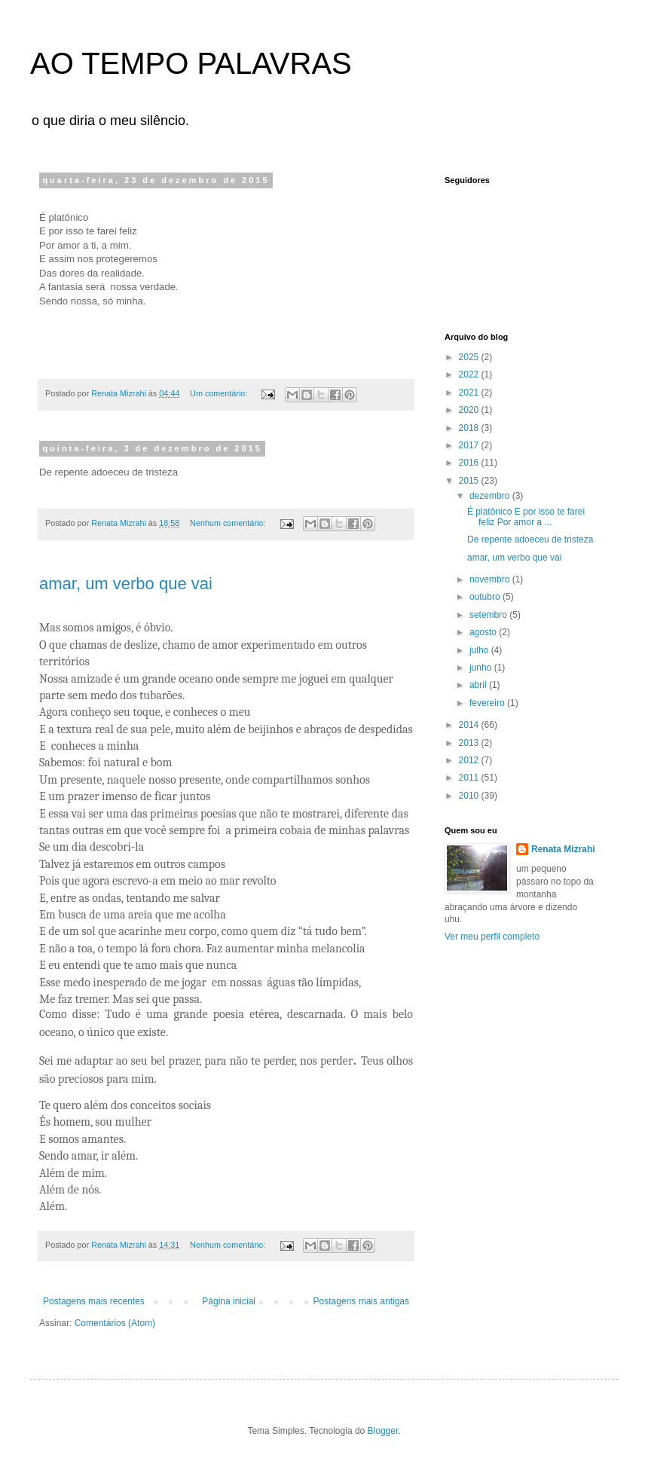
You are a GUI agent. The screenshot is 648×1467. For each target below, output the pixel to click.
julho (480, 650)
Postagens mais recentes (94, 1301)
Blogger (383, 1431)
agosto (484, 632)
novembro (490, 579)
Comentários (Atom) (115, 1323)
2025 (470, 357)
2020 (470, 410)
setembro (489, 615)
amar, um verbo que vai (125, 583)
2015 (470, 480)
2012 (470, 760)
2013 (470, 743)
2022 (470, 374)
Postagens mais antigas (361, 1301)
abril (479, 685)
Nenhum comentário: (228, 522)
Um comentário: (219, 393)
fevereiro (488, 703)
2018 (470, 428)
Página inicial (228, 1301)
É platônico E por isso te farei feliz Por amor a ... (526, 516)
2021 (470, 392)
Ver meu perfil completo (492, 936)
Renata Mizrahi (563, 849)
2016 (470, 462)
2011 (470, 777)
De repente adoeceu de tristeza (530, 539)
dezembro (490, 496)
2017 (470, 445)
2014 (470, 725)
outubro (486, 596)
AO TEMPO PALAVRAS (191, 63)
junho (481, 667)
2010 (470, 795)
